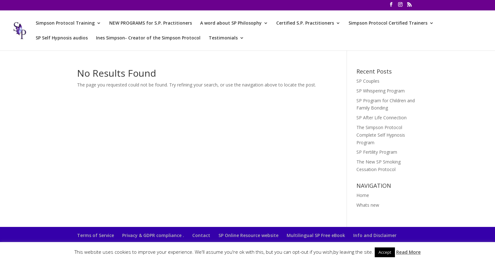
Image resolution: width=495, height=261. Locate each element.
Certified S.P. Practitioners (305, 23)
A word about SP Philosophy (231, 23)
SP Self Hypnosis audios (62, 38)
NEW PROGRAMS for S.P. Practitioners (150, 23)
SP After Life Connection (381, 118)
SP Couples (367, 81)
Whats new (367, 205)
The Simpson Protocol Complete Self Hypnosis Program (380, 134)
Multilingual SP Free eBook (316, 235)
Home (362, 195)
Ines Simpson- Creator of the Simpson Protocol (148, 38)
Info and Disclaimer (375, 235)
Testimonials (223, 38)
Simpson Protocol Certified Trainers (388, 23)
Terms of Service (95, 235)
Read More (408, 252)
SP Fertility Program (376, 152)
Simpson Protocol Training (65, 23)
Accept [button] (385, 252)
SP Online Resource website (248, 235)
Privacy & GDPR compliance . (153, 235)
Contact (201, 235)
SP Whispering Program (380, 91)
